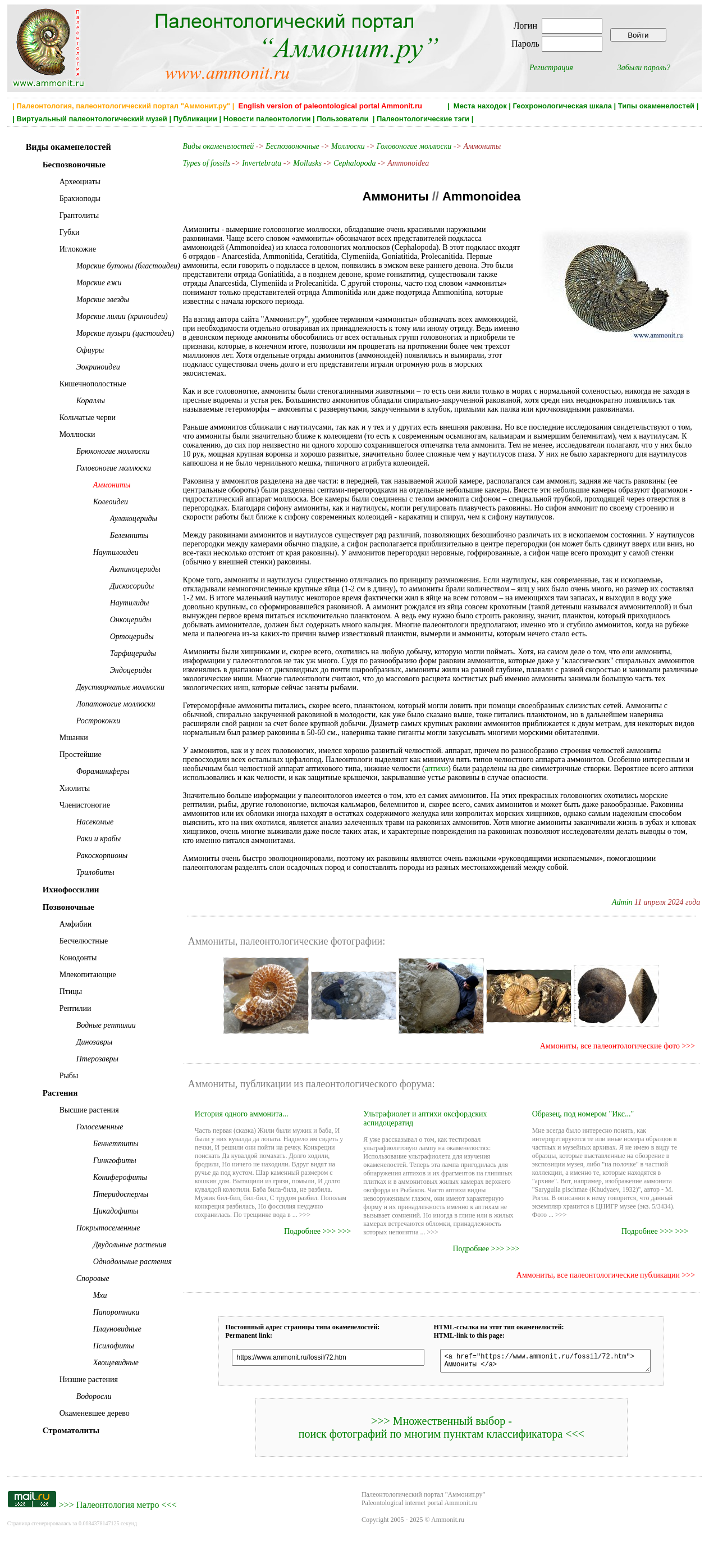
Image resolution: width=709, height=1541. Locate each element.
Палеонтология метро (117, 1508)
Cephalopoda (354, 163)
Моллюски (348, 146)
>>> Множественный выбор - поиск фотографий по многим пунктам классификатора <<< (441, 1430)
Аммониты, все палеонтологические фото (610, 1046)
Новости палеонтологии (267, 119)
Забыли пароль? (643, 67)
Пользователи (343, 119)
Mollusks (307, 163)
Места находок (480, 106)
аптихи (437, 768)
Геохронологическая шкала (562, 106)
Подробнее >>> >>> (317, 1231)
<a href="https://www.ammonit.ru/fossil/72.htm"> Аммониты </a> (545, 1362)
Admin (622, 902)
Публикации (195, 119)
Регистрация (551, 67)
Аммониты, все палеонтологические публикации (598, 1275)
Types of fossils (207, 163)
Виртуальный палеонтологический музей (92, 119)
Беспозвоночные (292, 146)
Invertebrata (261, 163)
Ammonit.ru (447, 1523)
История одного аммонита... (242, 1114)
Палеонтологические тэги (423, 119)
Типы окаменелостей (656, 106)
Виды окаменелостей (219, 146)
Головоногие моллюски (414, 146)
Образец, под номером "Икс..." (583, 1114)
